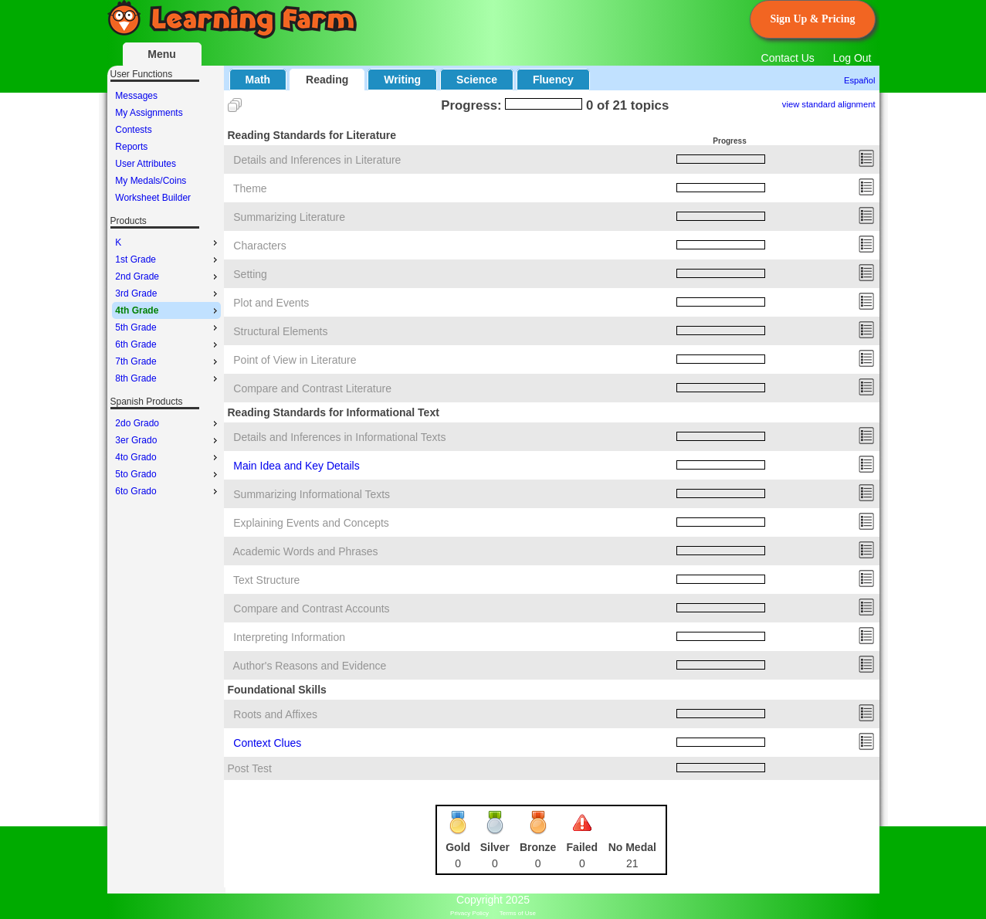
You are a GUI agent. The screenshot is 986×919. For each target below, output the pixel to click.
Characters (259, 245)
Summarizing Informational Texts (311, 494)
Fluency (553, 79)
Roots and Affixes (275, 714)
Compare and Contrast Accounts (311, 608)
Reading (327, 79)
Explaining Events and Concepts (311, 523)
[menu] (166, 147)
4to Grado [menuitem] (167, 457)
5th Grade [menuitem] (167, 327)
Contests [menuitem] (133, 129)
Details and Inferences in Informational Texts (339, 437)
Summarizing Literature (289, 217)
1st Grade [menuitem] (167, 259)
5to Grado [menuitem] (167, 474)
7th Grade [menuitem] (167, 361)
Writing (402, 79)
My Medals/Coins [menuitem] (150, 180)
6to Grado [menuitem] (167, 491)
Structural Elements (280, 331)
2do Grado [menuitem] (167, 423)
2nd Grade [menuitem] (167, 276)
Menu (161, 54)
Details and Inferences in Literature (317, 160)
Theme (250, 188)
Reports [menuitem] (131, 146)
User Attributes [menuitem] (145, 163)
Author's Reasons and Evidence (310, 666)
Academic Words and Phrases (305, 551)
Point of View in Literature (294, 360)
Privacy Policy (469, 913)
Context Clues (267, 743)
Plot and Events (271, 303)
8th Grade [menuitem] (167, 378)
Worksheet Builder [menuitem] (153, 197)
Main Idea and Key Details (296, 466)
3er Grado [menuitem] (167, 440)
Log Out (852, 58)
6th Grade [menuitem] (167, 344)
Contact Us (788, 58)
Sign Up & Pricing (812, 19)
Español (859, 80)
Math (258, 79)
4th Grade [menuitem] (167, 310)
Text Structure (266, 580)
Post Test (250, 768)
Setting (250, 274)
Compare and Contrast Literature (312, 388)
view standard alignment (829, 104)
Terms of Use (518, 913)
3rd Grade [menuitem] (167, 293)
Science (476, 79)
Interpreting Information (289, 637)
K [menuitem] (167, 242)
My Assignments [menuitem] (148, 112)
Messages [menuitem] (136, 95)
